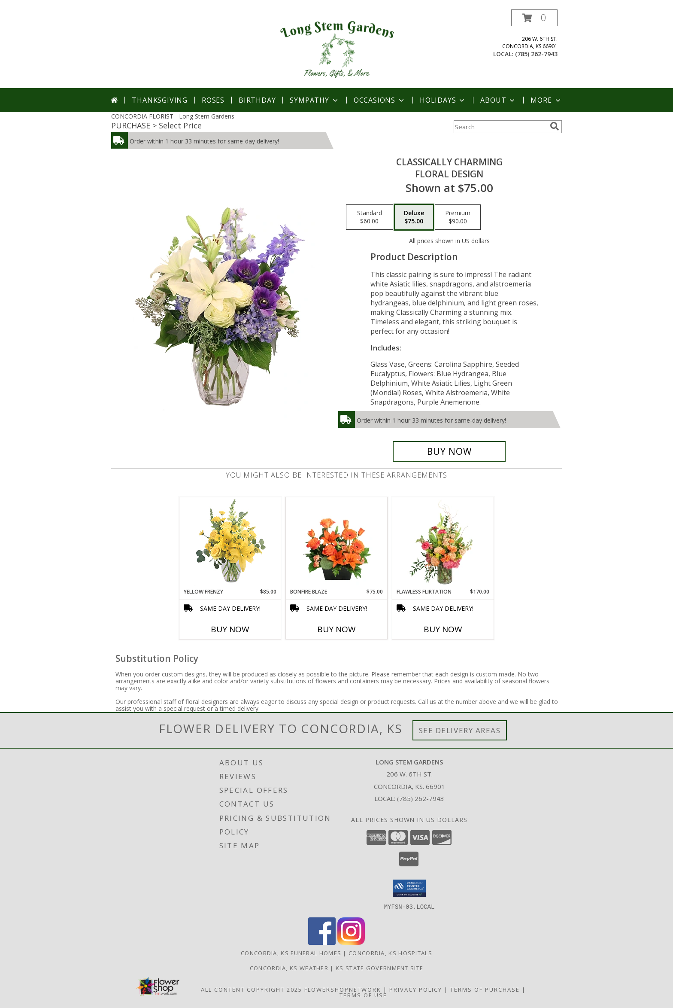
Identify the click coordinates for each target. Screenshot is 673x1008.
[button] (534, 17)
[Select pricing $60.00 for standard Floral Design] (369, 217)
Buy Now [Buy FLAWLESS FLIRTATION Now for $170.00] (443, 629)
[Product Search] (500, 127)
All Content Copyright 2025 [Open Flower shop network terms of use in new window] (251, 989)
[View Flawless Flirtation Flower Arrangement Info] (443, 542)
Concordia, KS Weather (289, 967)
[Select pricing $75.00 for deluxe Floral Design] (414, 217)
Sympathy (314, 100)
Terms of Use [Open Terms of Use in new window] (363, 995)
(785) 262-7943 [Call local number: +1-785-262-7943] (536, 54)
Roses (213, 100)
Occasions (380, 100)
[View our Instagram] (351, 942)
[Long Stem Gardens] (336, 49)
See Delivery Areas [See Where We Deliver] (460, 730)
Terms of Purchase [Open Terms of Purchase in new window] (485, 989)
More (546, 100)
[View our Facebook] (322, 942)
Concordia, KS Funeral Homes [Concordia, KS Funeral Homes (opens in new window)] (291, 952)
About (498, 100)
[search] (554, 126)
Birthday (257, 100)
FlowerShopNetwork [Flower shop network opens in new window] (342, 989)
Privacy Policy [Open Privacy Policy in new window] (415, 989)
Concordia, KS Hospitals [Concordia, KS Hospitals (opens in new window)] (390, 952)
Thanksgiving (160, 100)
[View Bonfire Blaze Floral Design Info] (337, 542)
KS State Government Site (379, 967)
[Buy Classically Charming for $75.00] (449, 451)
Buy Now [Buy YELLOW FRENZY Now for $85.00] (230, 629)
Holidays (443, 100)
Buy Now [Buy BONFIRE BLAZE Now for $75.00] (336, 629)
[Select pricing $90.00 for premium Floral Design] (457, 217)
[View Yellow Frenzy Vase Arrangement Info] (230, 542)
